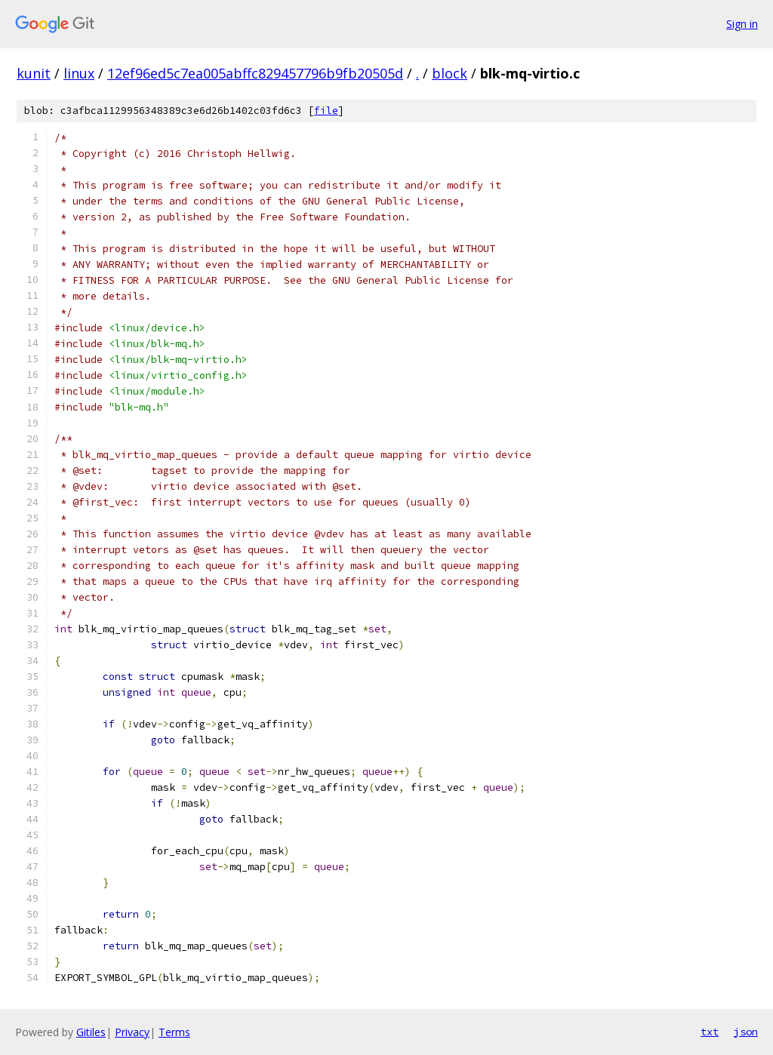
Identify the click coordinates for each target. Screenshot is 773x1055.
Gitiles (91, 1032)
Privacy (132, 1032)
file (326, 110)
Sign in (742, 24)
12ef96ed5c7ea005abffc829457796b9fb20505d (255, 73)
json (746, 1031)
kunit (34, 73)
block (449, 73)
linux (78, 73)
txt (710, 1031)
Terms (174, 1032)
